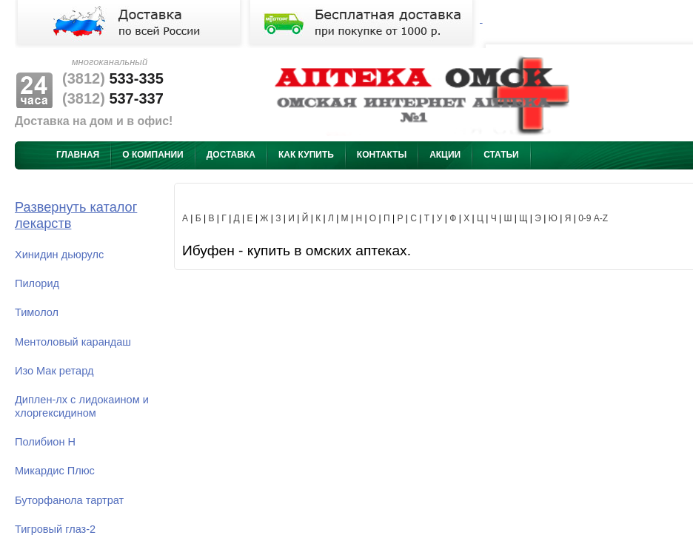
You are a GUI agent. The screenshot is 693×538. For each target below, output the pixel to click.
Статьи (501, 154)
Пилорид (37, 283)
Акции (445, 154)
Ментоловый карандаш (73, 342)
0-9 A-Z (593, 218)
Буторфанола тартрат (69, 500)
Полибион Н (45, 442)
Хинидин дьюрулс (59, 254)
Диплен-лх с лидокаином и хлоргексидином (82, 406)
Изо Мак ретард (54, 371)
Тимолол (36, 312)
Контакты (381, 154)
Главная (77, 154)
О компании (153, 154)
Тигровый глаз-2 (55, 529)
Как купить (306, 154)
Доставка (231, 154)
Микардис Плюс (55, 471)
